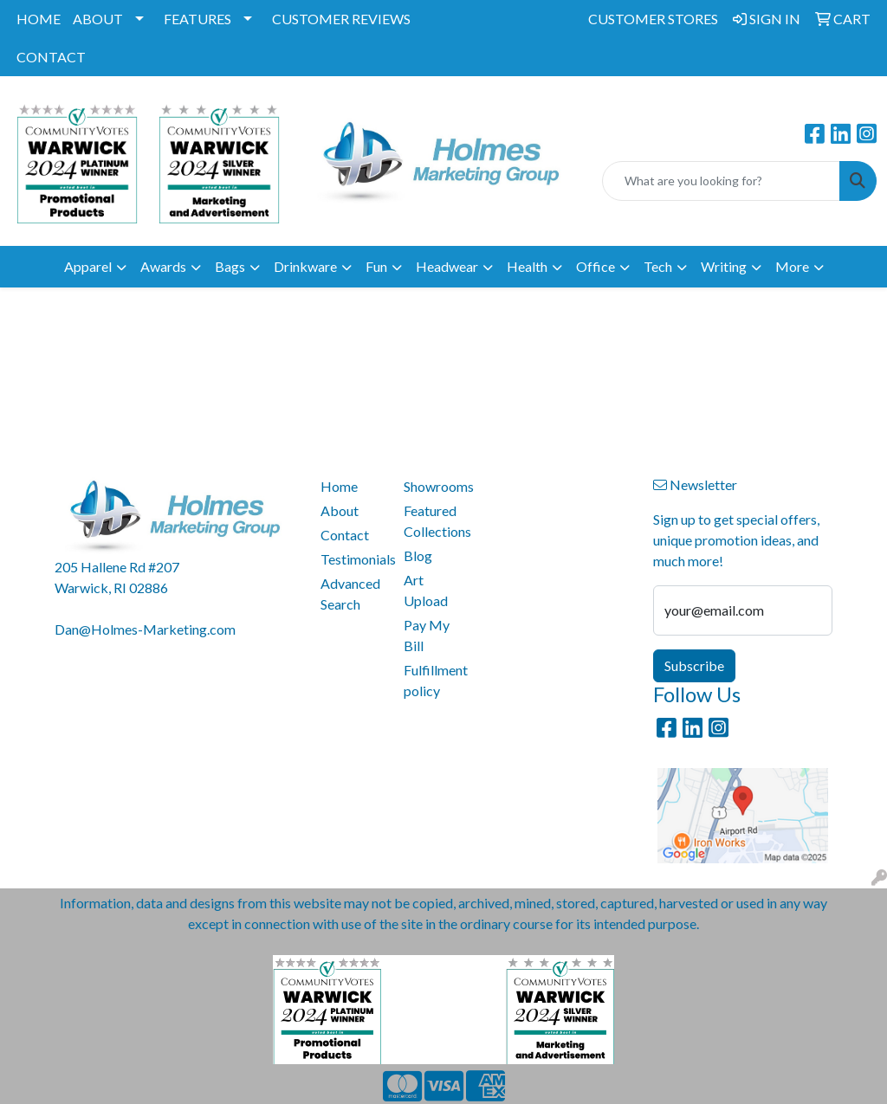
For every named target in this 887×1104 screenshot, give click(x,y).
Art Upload (426, 590)
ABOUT (98, 18)
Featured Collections (435, 520)
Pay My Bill (427, 635)
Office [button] (595, 266)
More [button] (792, 266)
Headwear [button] (447, 266)
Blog (418, 555)
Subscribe (694, 665)
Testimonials (351, 559)
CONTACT (51, 56)
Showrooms (435, 486)
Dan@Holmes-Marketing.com (145, 629)
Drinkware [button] (305, 266)
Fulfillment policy (435, 680)
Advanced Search (350, 593)
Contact (344, 534)
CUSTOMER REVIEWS (341, 18)
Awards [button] (163, 266)
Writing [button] (724, 266)
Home (339, 486)
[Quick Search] (721, 181)
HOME (38, 18)
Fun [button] (376, 266)
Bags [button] (230, 266)
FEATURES (197, 18)
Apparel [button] (88, 266)
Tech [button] (658, 266)
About (339, 510)
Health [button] (527, 266)
